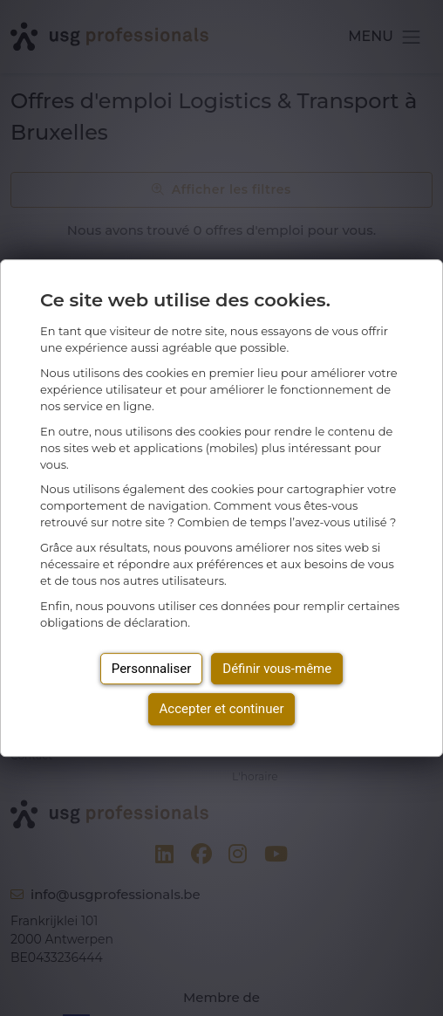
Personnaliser (152, 668)
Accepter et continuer (222, 709)
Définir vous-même (276, 668)
